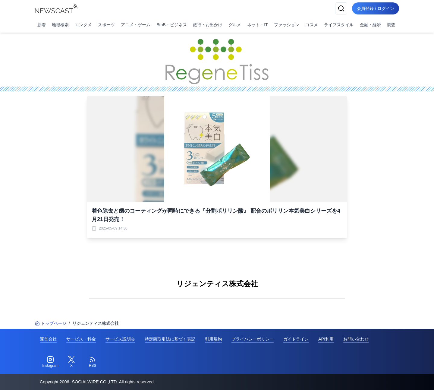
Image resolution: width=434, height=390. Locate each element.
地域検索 (60, 24)
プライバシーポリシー (252, 339)
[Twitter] (71, 362)
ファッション (286, 24)
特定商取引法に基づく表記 (170, 339)
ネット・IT (257, 24)
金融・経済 (370, 24)
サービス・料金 (81, 339)
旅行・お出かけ (207, 24)
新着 (41, 24)
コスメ (311, 24)
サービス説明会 (120, 339)
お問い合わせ (356, 339)
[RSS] (92, 362)
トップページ (50, 323)
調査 (391, 24)
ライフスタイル (339, 24)
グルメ (234, 24)
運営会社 (48, 339)
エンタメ (83, 24)
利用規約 (213, 339)
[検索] (341, 8)
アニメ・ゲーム (135, 24)
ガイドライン (296, 339)
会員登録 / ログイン (375, 8)
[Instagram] (50, 362)
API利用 (326, 339)
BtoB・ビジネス (171, 24)
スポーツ (106, 24)
